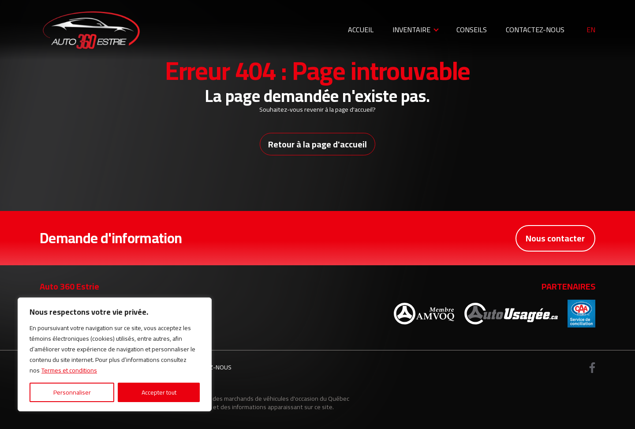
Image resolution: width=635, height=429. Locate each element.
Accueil (361, 29)
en (590, 30)
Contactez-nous (535, 29)
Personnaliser (72, 392)
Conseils (471, 29)
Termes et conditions (69, 370)
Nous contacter (555, 238)
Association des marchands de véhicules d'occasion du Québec (264, 398)
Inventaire (411, 29)
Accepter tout (159, 392)
